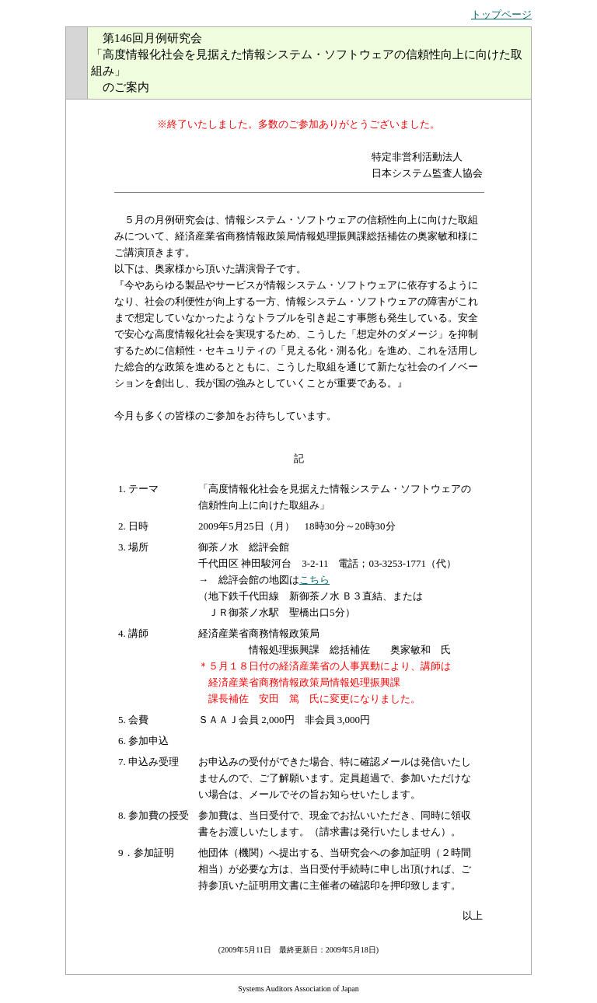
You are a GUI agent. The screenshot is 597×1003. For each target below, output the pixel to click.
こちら (314, 579)
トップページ (501, 14)
